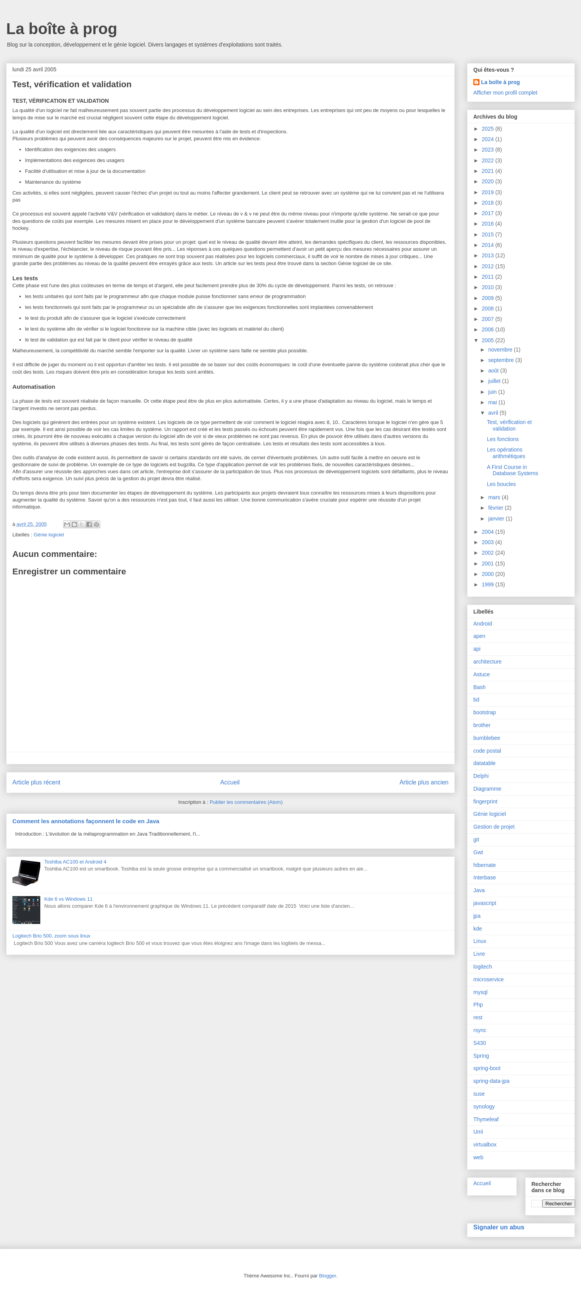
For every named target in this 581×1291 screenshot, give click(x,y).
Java (479, 890)
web (478, 1157)
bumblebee (486, 738)
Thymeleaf (485, 1119)
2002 (488, 553)
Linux (479, 941)
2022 (488, 160)
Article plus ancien (424, 782)
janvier (496, 518)
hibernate (484, 865)
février (496, 508)
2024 (488, 139)
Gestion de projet (494, 827)
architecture (487, 661)
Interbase (484, 877)
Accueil (230, 782)
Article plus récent (36, 782)
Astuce (481, 674)
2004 (488, 532)
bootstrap (484, 712)
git (476, 839)
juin (493, 392)
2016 (488, 224)
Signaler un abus (498, 1227)
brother (481, 725)
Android (482, 624)
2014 (488, 245)
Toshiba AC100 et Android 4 (75, 862)
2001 (488, 563)
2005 (488, 340)
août (494, 370)
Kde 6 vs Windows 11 (68, 899)
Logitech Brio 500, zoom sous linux (51, 936)
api (477, 649)
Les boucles (501, 484)
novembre (501, 349)
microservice (488, 979)
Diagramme (487, 789)
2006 (488, 329)
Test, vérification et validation (509, 425)
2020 (488, 181)
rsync (479, 1030)
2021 (488, 171)
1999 (488, 584)
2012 (488, 266)
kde (477, 929)
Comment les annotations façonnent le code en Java (85, 821)
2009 (488, 298)
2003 (488, 542)
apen (479, 636)
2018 (488, 203)
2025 (488, 129)
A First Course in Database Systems (512, 470)
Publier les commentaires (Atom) (246, 802)
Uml (478, 1132)
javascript (484, 903)
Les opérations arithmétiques (506, 452)
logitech (482, 967)
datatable (484, 763)
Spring (481, 1056)
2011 (488, 277)
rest (477, 1017)
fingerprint (485, 801)
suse (479, 1094)
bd (476, 699)
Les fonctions (503, 439)
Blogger (327, 1276)
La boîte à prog (61, 28)
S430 (479, 1043)
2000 (488, 574)
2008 (488, 308)
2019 (488, 192)
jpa (477, 916)
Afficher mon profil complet (505, 93)
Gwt (478, 852)
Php (478, 1004)
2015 (488, 234)
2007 (488, 319)
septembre (501, 360)
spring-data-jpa (491, 1081)
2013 (488, 255)
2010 (488, 287)
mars (495, 497)
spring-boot (486, 1068)
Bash (479, 687)
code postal (487, 751)
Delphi (481, 776)
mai (493, 402)
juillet (495, 381)
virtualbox (485, 1144)
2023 (488, 150)
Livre (479, 954)
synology (484, 1106)
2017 (488, 213)
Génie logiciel (49, 535)
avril (494, 413)
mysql (480, 992)
